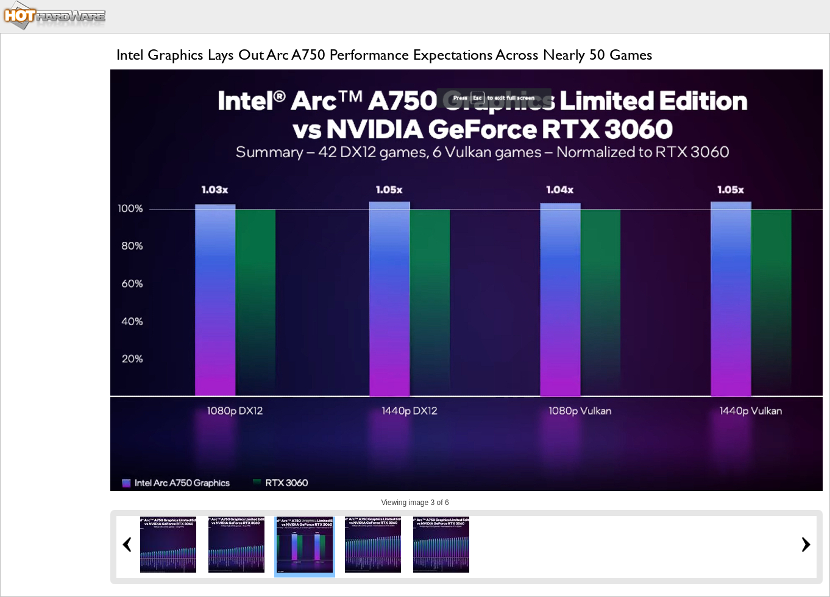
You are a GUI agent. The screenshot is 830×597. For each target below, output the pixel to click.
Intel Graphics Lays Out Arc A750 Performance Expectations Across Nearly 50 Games (384, 54)
